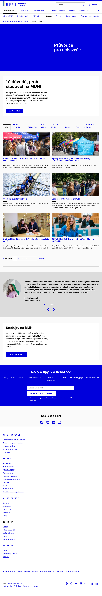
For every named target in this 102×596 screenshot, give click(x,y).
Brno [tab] (78, 127)
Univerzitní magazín (9, 571)
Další (41, 258)
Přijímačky (36, 16)
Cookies (35, 586)
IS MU (20, 571)
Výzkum (7, 459)
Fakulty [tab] (68, 127)
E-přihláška (6, 452)
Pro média (6, 557)
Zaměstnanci (83, 11)
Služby (5, 515)
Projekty (5, 485)
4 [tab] (50, 304)
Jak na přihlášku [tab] (16, 125)
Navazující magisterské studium (13, 443)
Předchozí (7, 258)
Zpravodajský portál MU (10, 554)
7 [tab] (55, 304)
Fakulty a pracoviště (9, 530)
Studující (71, 11)
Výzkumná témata (8, 473)
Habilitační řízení (8, 489)
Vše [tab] (6, 127)
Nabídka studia (22, 16)
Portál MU (35, 571)
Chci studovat (11, 435)
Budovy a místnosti (9, 539)
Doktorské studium (9, 446)
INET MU (27, 571)
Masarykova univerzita (15, 583)
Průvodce (48, 16)
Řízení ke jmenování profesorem (13, 492)
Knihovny (6, 536)
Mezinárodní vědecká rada (11, 479)
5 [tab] (52, 304)
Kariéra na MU (7, 509)
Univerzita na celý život (10, 449)
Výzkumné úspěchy (9, 470)
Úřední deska (7, 506)
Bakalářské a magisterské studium (14, 440)
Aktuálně (8, 546)
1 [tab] (44, 304)
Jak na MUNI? (8, 16)
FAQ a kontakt (71, 16)
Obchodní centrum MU (47, 571)
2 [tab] (46, 304)
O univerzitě (11, 498)
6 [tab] (53, 304)
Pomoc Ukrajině (58, 11)
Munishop (60, 571)
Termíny (59, 16)
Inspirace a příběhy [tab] (89, 125)
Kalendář (5, 550)
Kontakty (5, 527)
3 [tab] (48, 304)
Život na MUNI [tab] (54, 125)
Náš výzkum (7, 463)
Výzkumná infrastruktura (10, 476)
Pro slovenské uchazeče (90, 16)
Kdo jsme (6, 503)
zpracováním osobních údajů (49, 398)
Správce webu (7, 586)
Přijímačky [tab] (32, 127)
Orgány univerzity (8, 533)
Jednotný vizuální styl (72, 571)
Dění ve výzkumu (8, 466)
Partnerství (6, 512)
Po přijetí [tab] (43, 125)
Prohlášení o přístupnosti (22, 586)
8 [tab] (57, 304)
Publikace (6, 482)
